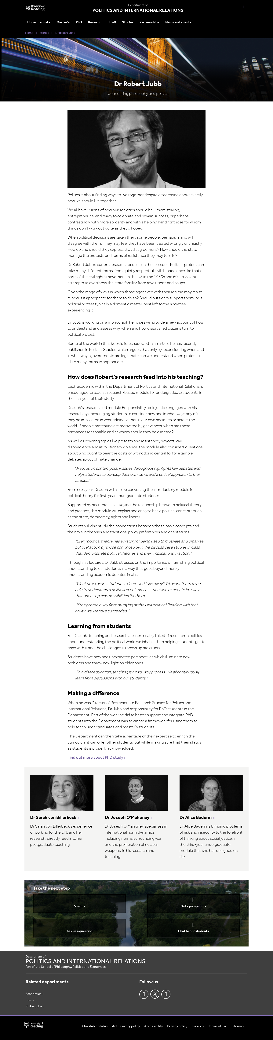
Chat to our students (193, 931)
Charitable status (95, 1026)
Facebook (143, 994)
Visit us (79, 906)
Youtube (165, 994)
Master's (63, 22)
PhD (79, 22)
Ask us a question (80, 931)
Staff (112, 22)
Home (29, 33)
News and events (178, 22)
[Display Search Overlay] (244, 6)
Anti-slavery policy (126, 1026)
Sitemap (237, 1026)
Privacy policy (177, 1026)
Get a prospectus (193, 906)
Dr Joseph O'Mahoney (127, 817)
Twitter (154, 994)
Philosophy (34, 1006)
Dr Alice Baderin (196, 817)
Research (95, 22)
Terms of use (217, 1026)
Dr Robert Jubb (65, 33)
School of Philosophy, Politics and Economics (73, 967)
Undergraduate (38, 22)
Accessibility (153, 1026)
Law (29, 1000)
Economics (34, 994)
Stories (127, 22)
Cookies (198, 1026)
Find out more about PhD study (95, 757)
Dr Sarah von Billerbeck (53, 817)
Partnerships (149, 22)
